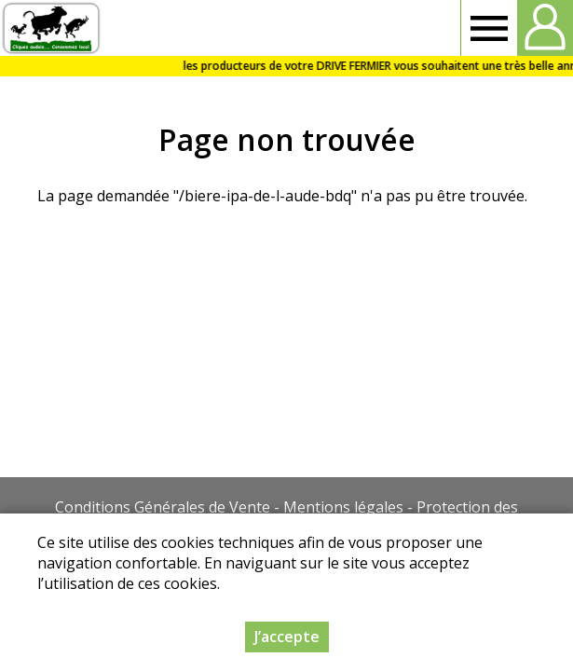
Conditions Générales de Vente (162, 507)
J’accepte (287, 638)
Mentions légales (343, 507)
